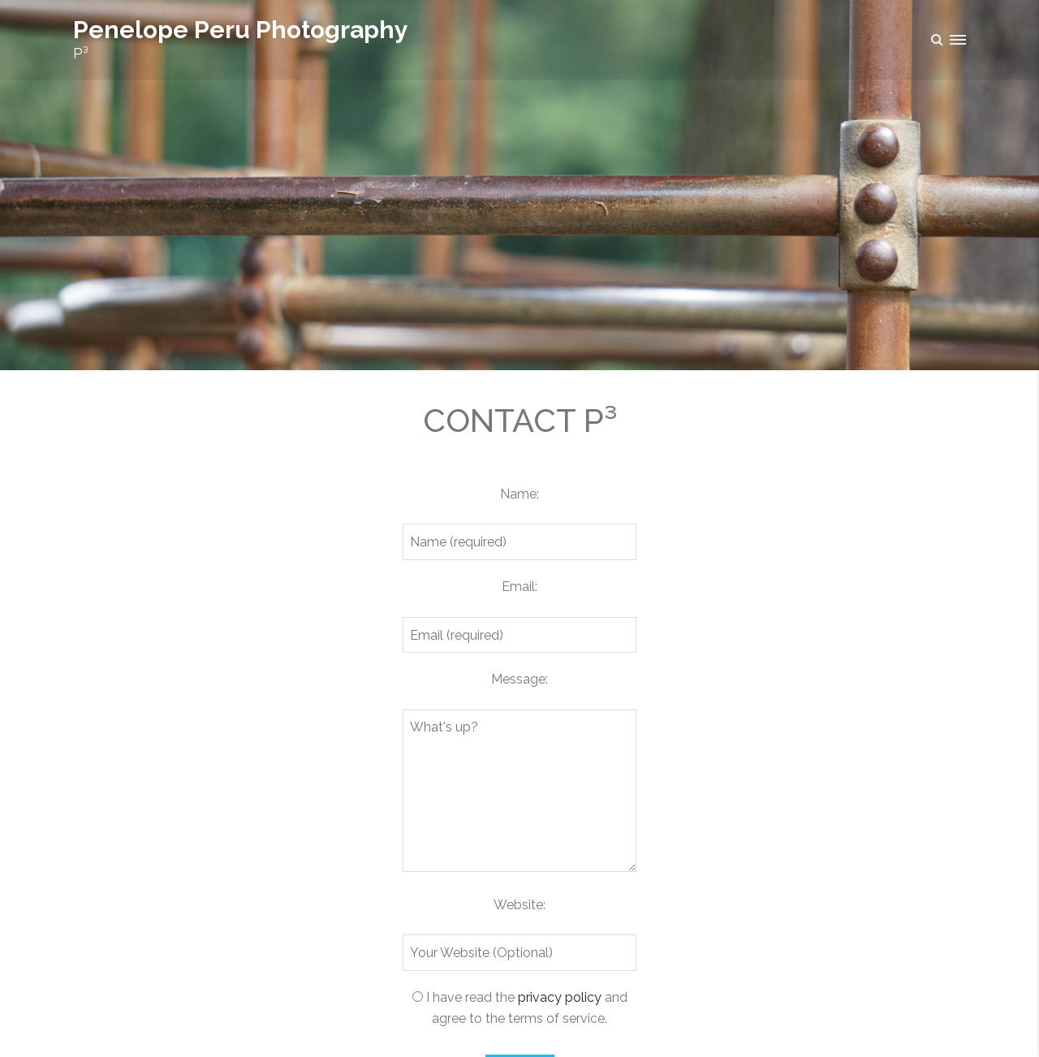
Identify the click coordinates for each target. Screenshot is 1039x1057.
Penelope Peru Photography (240, 29)
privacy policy (559, 997)
